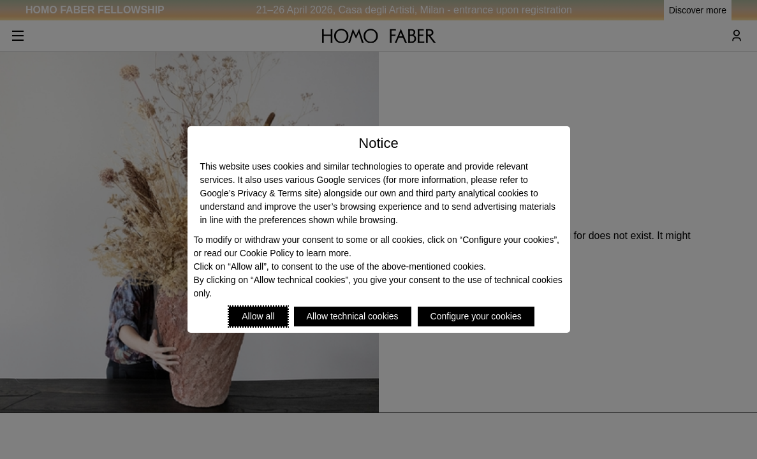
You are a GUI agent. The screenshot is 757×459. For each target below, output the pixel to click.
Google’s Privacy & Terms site (259, 193)
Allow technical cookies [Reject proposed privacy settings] (353, 316)
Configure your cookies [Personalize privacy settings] (476, 316)
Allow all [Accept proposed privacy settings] (258, 316)
